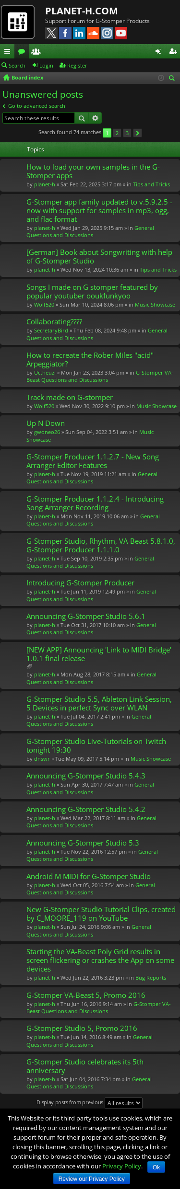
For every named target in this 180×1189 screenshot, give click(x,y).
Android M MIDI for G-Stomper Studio (88, 876)
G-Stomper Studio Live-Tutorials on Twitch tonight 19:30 (96, 746)
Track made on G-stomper (69, 397)
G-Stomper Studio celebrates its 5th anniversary (85, 1066)
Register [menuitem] (174, 52)
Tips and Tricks (151, 184)
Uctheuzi (45, 372)
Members (38, 52)
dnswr (42, 758)
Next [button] (137, 132)
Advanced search (95, 118)
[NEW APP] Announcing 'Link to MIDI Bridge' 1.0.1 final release (98, 654)
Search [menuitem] (173, 78)
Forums (23, 52)
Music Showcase (155, 304)
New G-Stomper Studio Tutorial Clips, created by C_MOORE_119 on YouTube (101, 914)
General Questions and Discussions (90, 231)
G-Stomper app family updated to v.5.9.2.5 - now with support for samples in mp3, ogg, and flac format (99, 210)
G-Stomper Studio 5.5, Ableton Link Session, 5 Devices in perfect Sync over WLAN (99, 703)
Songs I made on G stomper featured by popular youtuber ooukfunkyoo (92, 291)
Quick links (9, 52)
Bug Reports (150, 977)
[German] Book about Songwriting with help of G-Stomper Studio (99, 256)
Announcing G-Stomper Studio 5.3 (82, 842)
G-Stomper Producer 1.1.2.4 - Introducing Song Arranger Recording (95, 503)
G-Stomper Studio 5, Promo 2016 (81, 1028)
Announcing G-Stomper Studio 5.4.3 (85, 775)
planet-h (44, 184)
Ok (156, 1167)
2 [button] (117, 133)
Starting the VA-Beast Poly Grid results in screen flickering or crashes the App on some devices (100, 960)
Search (17, 65)
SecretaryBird (51, 330)
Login (46, 65)
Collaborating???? (54, 321)
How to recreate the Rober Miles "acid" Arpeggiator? (90, 359)
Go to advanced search (36, 105)
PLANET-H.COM (81, 10)
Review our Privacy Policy (92, 1179)
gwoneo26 (47, 431)
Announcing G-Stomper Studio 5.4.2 (85, 809)
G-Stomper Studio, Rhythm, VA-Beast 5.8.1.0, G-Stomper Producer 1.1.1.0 (100, 545)
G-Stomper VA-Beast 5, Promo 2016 (85, 995)
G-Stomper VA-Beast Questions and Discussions (99, 376)
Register (77, 65)
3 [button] (127, 133)
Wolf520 (44, 304)
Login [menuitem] (160, 52)
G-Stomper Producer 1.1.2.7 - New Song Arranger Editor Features (92, 461)
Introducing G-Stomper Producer (80, 582)
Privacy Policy (121, 1166)
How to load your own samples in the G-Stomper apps (93, 171)
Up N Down (45, 423)
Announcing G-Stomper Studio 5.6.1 (85, 616)
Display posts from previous (89, 1103)
